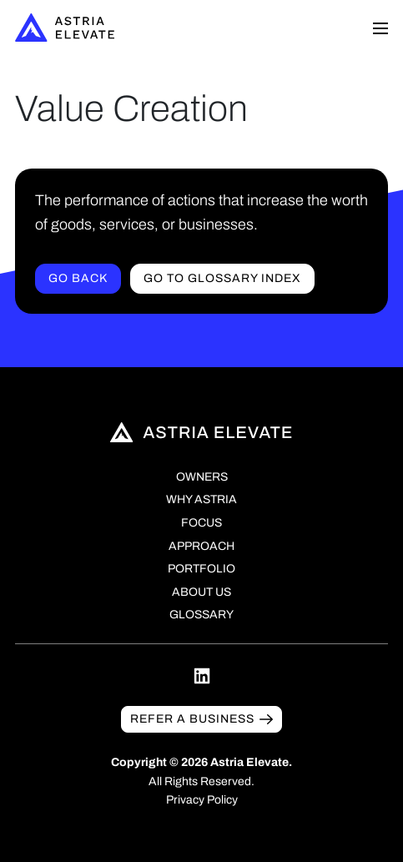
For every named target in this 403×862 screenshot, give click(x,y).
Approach (201, 546)
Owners (202, 477)
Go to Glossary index (222, 278)
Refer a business (192, 719)
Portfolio (201, 568)
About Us (201, 592)
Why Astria (201, 499)
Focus (201, 523)
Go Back (78, 278)
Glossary (201, 614)
